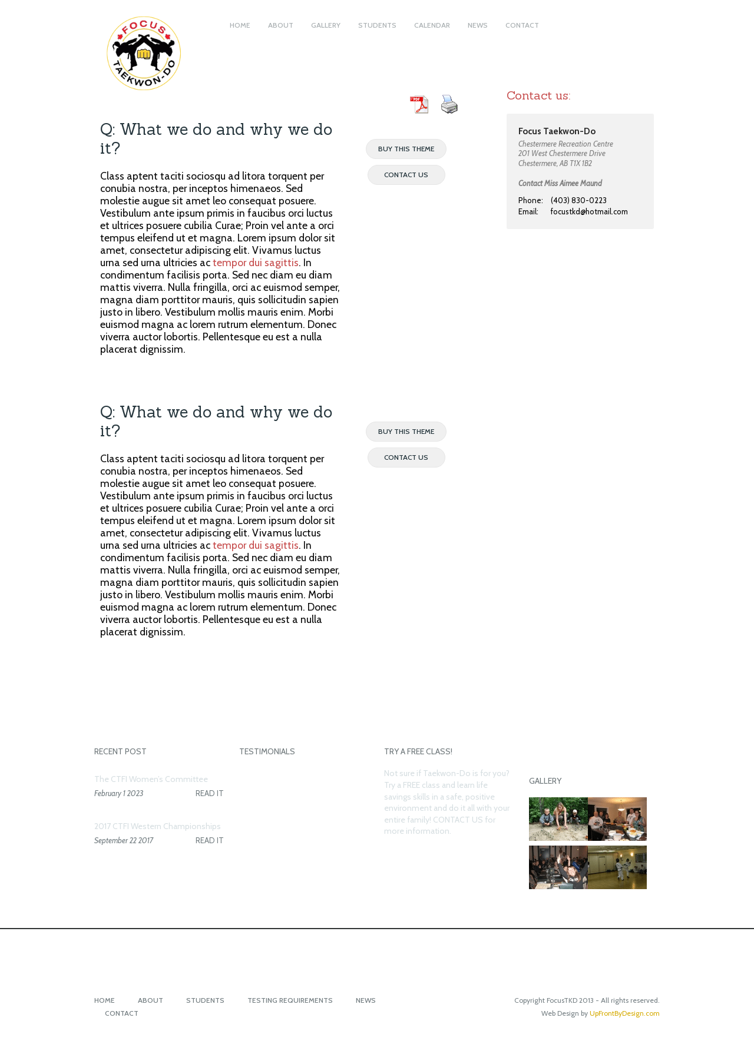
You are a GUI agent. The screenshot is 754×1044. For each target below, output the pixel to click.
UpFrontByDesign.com (625, 1013)
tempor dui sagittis (256, 262)
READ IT (210, 793)
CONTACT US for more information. (439, 825)
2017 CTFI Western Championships (157, 826)
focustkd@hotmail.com (589, 211)
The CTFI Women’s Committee (151, 779)
